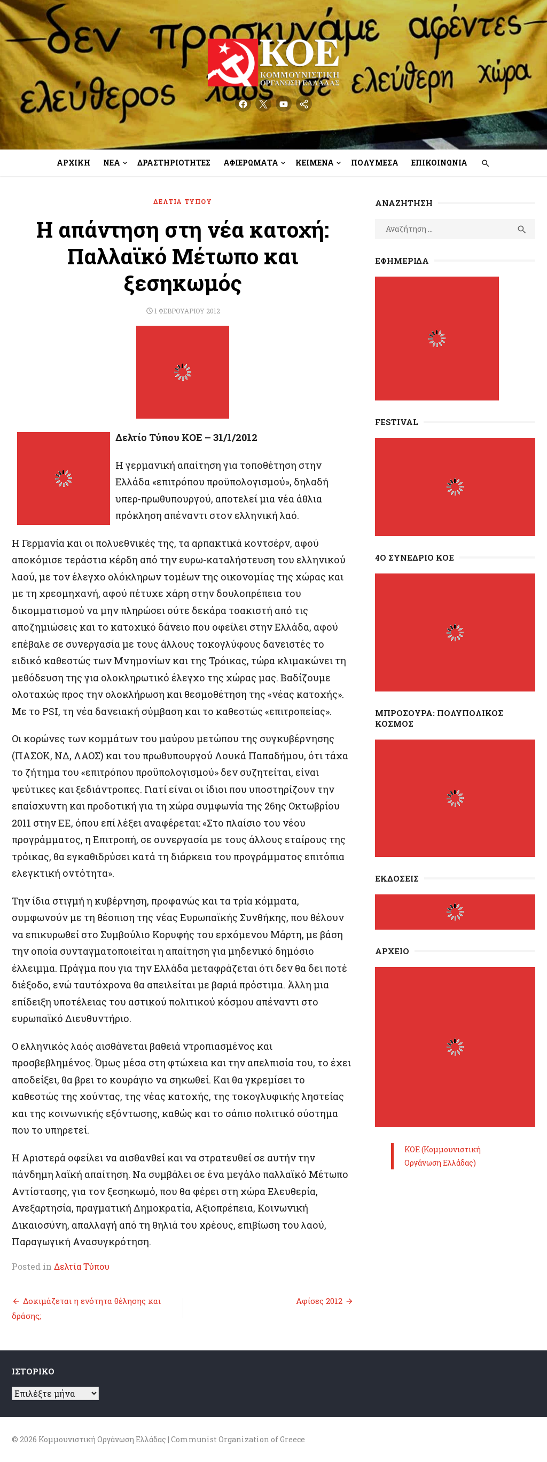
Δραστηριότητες (173, 163)
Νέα (111, 163)
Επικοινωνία (439, 163)
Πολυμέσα (374, 163)
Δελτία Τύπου (182, 201)
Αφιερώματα (250, 163)
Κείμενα (314, 163)
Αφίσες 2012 (319, 1300)
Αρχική (73, 163)
